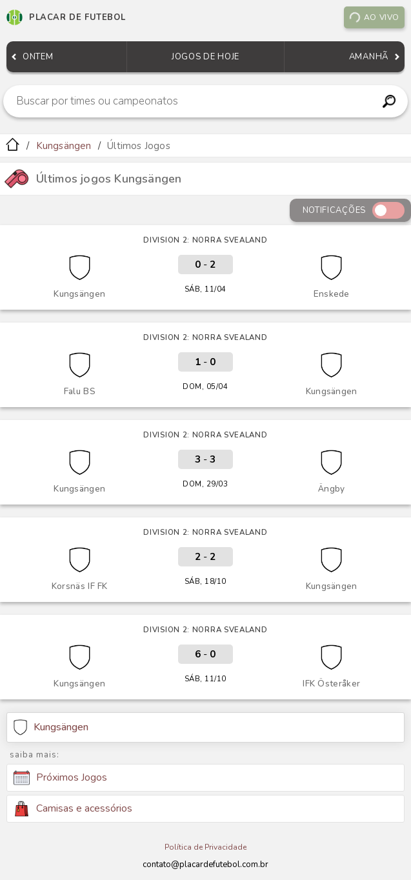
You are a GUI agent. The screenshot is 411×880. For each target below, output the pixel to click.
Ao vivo (373, 18)
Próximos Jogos (60, 778)
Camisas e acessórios (73, 809)
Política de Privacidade (205, 847)
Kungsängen (64, 145)
